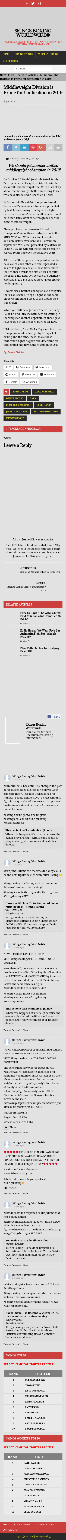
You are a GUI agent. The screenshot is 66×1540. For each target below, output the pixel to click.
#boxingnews (50, 892)
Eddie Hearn (44, 405)
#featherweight (13, 1071)
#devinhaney (45, 871)
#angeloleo (42, 1071)
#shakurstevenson (15, 1179)
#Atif (44, 1091)
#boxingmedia (32, 892)
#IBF (52, 1067)
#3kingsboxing (37, 819)
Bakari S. (27, 623)
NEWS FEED (7, 75)
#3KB (25, 819)
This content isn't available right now (28, 830)
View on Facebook (12, 852)
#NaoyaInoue (16, 1288)
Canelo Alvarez (45, 392)
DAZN (33, 398)
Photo (10, 1127)
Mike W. (26, 641)
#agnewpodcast (36, 1179)
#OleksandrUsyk (30, 793)
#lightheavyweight (28, 1091)
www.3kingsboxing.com (18, 1173)
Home (6, 54)
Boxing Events (24, 54)
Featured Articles (27, 75)
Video (10, 1188)
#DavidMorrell (12, 968)
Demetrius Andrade (18, 405)
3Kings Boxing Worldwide (28, 776)
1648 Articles (46, 539)
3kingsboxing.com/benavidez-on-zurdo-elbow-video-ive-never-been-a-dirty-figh (32, 1225)
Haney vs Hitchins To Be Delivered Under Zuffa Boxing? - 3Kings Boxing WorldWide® (31, 907)
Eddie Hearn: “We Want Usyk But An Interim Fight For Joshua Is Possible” (40, 634)
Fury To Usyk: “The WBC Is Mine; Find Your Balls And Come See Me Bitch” (40, 616)
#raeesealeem (40, 1075)
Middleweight (15, 418)
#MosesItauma (52, 797)
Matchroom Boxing (46, 411)
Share (25, 852)
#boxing (8, 815)
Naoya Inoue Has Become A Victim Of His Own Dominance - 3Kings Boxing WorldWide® (32, 1316)
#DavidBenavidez (14, 988)
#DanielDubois (13, 786)
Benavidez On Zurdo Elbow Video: (27, 1240)
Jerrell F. (11, 101)
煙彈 (8, 437)
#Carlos (22, 1095)
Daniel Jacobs (14, 398)
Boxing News (20, 392)
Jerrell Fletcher (16, 411)
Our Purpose (10, 61)
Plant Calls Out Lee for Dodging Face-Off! (39, 650)
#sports (18, 892)
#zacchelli (56, 976)
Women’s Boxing (48, 54)
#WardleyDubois (14, 822)
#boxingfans (38, 993)
